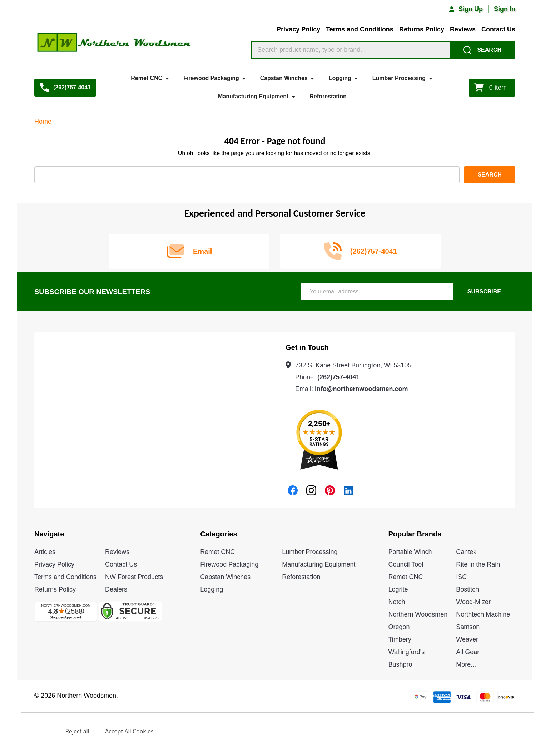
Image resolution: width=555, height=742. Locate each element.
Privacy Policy (298, 29)
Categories (218, 534)
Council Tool (405, 564)
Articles (44, 551)
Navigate (49, 534)
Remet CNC (146, 78)
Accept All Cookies (129, 731)
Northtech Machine (483, 614)
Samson (468, 626)
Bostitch (467, 589)
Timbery (399, 639)
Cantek (466, 551)
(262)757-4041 (338, 377)
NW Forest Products (134, 576)
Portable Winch (410, 551)
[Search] (482, 50)
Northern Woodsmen (418, 614)
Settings (38, 731)
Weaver (467, 639)
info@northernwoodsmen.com (361, 388)
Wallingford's (406, 652)
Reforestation (327, 96)
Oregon (399, 626)
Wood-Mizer (473, 601)
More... (466, 664)
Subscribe (484, 291)
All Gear (467, 652)
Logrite (398, 589)
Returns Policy (421, 29)
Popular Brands (415, 534)
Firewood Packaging (211, 78)
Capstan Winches (284, 78)
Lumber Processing (399, 78)
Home (42, 121)
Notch (396, 601)
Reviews (463, 29)
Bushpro (400, 664)
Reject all (77, 731)
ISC (461, 576)
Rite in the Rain (478, 564)
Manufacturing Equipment (253, 96)
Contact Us (498, 29)
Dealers (116, 589)
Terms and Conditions (359, 29)
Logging (340, 78)
